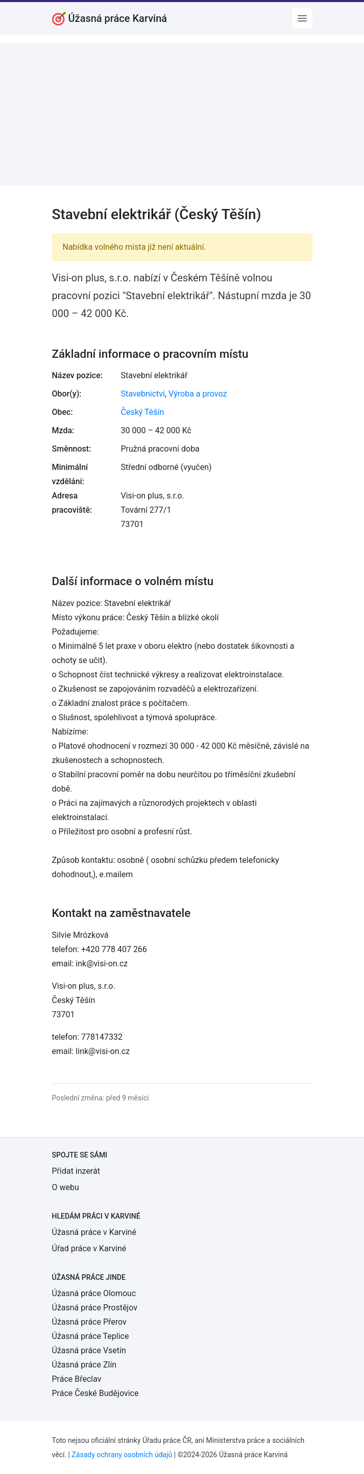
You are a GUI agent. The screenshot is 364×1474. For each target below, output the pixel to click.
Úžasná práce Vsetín (89, 1350)
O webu (65, 1187)
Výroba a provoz (197, 394)
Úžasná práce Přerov (89, 1322)
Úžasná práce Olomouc (94, 1293)
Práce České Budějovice (95, 1393)
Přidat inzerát (76, 1171)
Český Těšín (142, 412)
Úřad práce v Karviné (89, 1248)
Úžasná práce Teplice (90, 1336)
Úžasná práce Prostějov (94, 1307)
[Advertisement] (182, 114)
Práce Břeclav (77, 1379)
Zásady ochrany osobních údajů (121, 1455)
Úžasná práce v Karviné (94, 1232)
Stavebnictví (143, 394)
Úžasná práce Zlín (84, 1365)
